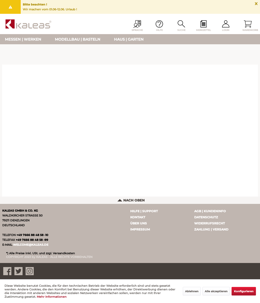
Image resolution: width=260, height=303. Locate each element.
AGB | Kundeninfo (210, 211)
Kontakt (137, 217)
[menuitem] (203, 26)
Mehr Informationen (52, 297)
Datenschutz (206, 217)
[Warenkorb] (248, 26)
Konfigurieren (244, 291)
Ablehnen (191, 291)
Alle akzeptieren (216, 291)
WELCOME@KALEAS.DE (30, 245)
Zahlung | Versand (211, 229)
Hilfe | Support (144, 211)
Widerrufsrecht (209, 223)
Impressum (140, 229)
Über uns (138, 223)
